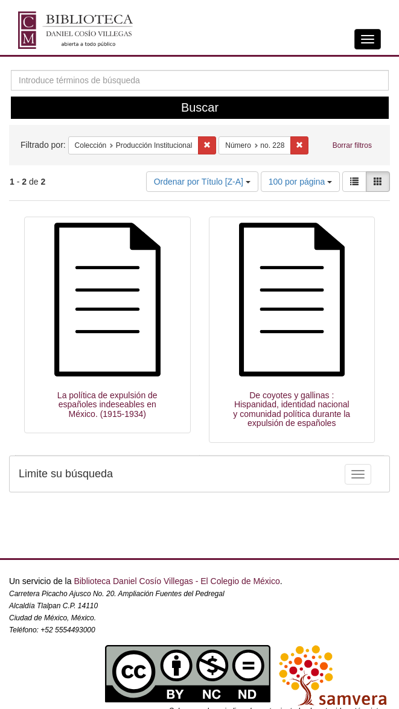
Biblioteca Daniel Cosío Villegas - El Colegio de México (176, 581)
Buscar (200, 107)
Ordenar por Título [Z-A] (202, 181)
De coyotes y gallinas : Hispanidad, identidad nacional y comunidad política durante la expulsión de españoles (291, 409)
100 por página (300, 181)
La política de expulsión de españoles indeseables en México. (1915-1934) (107, 404)
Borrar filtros (352, 145)
